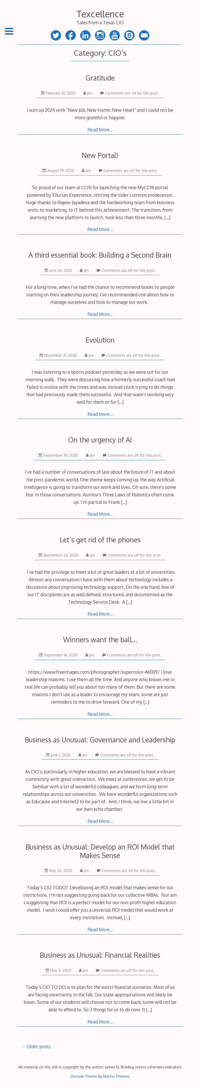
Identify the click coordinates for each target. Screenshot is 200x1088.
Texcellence (100, 13)
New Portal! (100, 155)
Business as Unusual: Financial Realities (100, 955)
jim (87, 93)
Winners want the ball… (100, 639)
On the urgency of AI (100, 439)
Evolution (100, 340)
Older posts (39, 1046)
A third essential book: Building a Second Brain (100, 255)
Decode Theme (84, 1076)
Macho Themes (116, 1076)
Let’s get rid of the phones (100, 539)
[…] (167, 217)
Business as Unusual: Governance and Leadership (100, 739)
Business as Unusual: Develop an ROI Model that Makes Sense (100, 851)
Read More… (100, 129)
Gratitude (100, 78)
